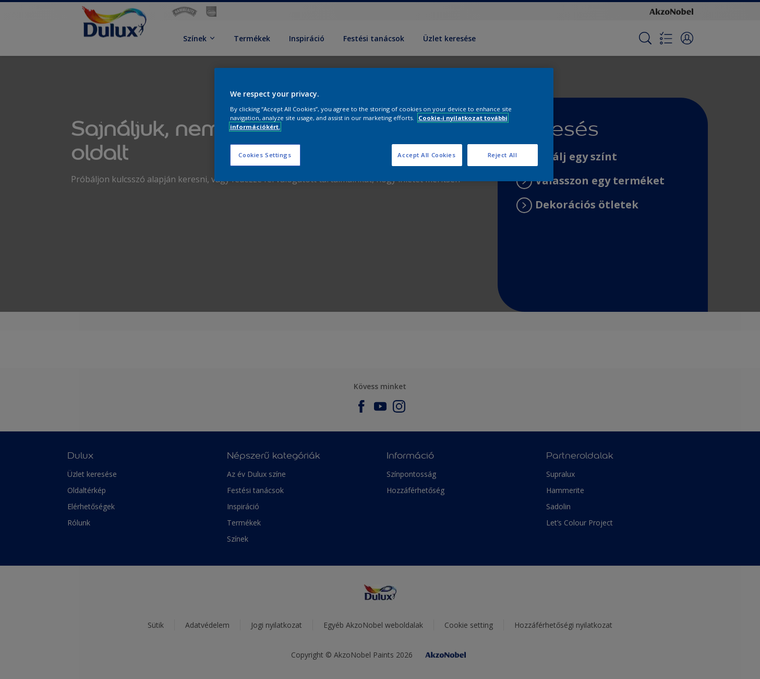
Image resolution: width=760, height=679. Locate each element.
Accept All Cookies (426, 155)
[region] (383, 124)
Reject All (502, 155)
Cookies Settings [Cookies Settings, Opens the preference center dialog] (264, 155)
